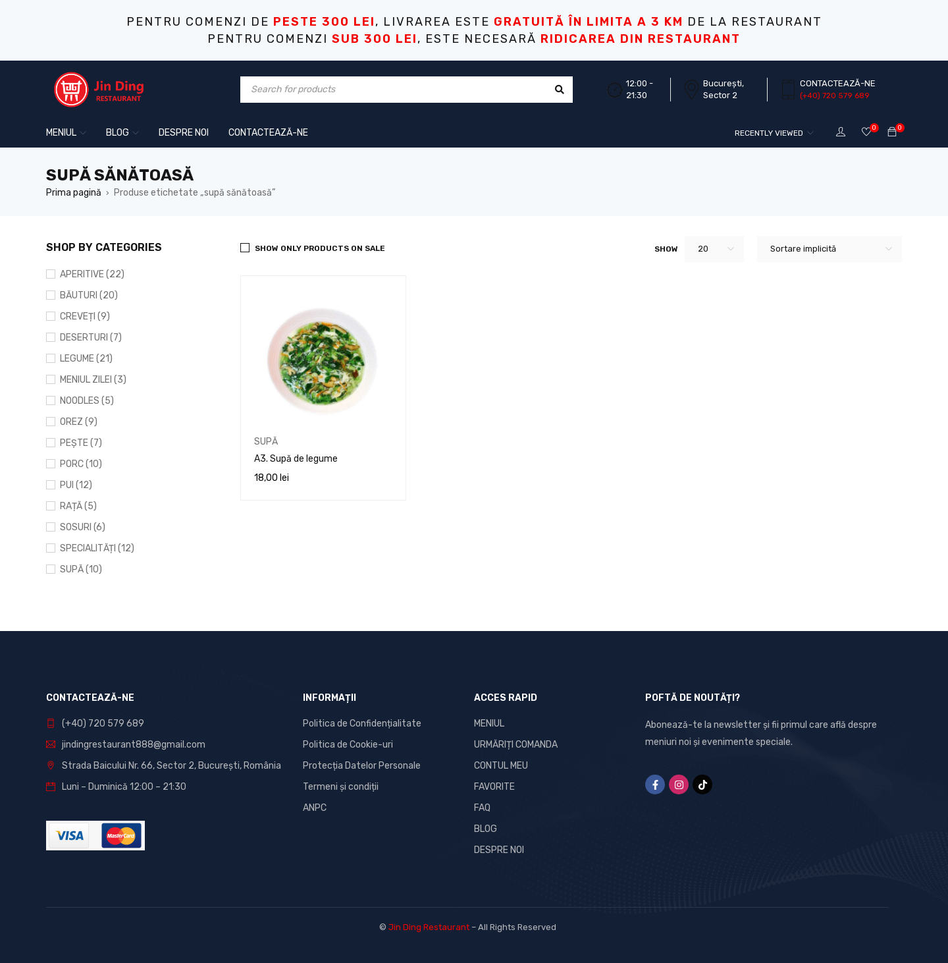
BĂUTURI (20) (89, 295)
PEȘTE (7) (81, 443)
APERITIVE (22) (92, 274)
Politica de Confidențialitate (362, 723)
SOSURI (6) (82, 527)
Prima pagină (73, 192)
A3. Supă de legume (296, 458)
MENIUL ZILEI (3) (93, 379)
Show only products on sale (320, 248)
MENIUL (489, 723)
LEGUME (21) (86, 358)
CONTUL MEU (501, 765)
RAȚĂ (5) (78, 506)
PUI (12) (76, 485)
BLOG (485, 829)
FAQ (482, 807)
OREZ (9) (78, 421)
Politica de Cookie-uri (348, 744)
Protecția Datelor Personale (362, 765)
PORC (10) (81, 464)
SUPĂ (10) (81, 569)
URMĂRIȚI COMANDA (516, 744)
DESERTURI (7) (91, 337)
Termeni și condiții (341, 786)
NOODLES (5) (87, 400)
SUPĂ (266, 441)
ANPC (315, 807)
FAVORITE (494, 786)
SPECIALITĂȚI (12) (97, 548)
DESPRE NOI (499, 850)
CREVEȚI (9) (85, 316)
